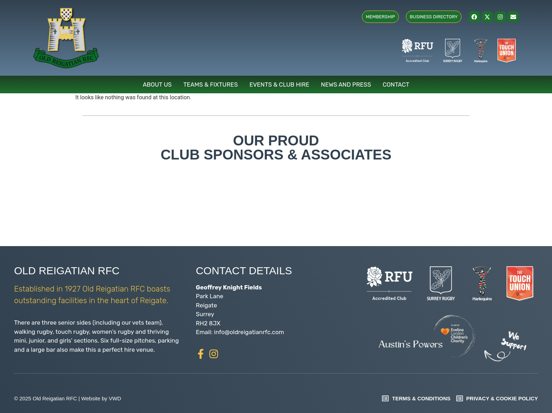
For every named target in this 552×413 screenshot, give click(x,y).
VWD (115, 398)
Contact (396, 84)
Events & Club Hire (279, 84)
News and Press (346, 84)
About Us (157, 84)
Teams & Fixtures (210, 84)
